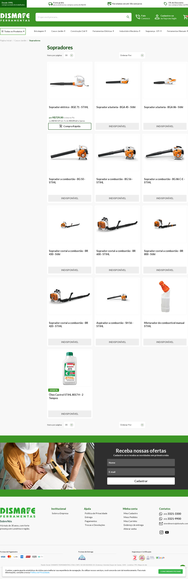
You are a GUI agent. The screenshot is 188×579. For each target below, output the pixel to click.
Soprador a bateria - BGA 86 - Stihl (163, 107)
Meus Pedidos (131, 517)
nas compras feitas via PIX (178, 4)
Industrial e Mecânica (128, 31)
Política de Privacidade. (40, 572)
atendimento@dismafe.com (176, 523)
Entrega (88, 517)
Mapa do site (142, 565)
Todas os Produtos (13, 31)
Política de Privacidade (96, 513)
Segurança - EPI (153, 31)
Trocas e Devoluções (95, 525)
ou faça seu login (168, 18)
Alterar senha (130, 529)
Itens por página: (54, 55)
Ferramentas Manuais (176, 31)
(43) (172, 513)
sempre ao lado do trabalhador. (13, 4)
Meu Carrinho (130, 521)
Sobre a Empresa (60, 513)
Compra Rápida (71, 126)
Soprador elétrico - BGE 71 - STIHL (68, 107)
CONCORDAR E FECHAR (171, 571)
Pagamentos (91, 521)
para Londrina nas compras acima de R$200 (69, 4)
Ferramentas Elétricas (102, 31)
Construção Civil (78, 31)
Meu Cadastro (131, 513)
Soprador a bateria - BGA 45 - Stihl (116, 107)
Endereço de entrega (133, 525)
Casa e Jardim (57, 31)
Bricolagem (39, 31)
